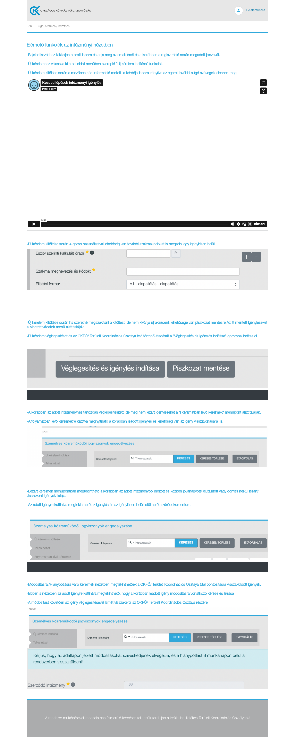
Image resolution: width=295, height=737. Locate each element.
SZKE (30, 26)
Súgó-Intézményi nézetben (53, 26)
